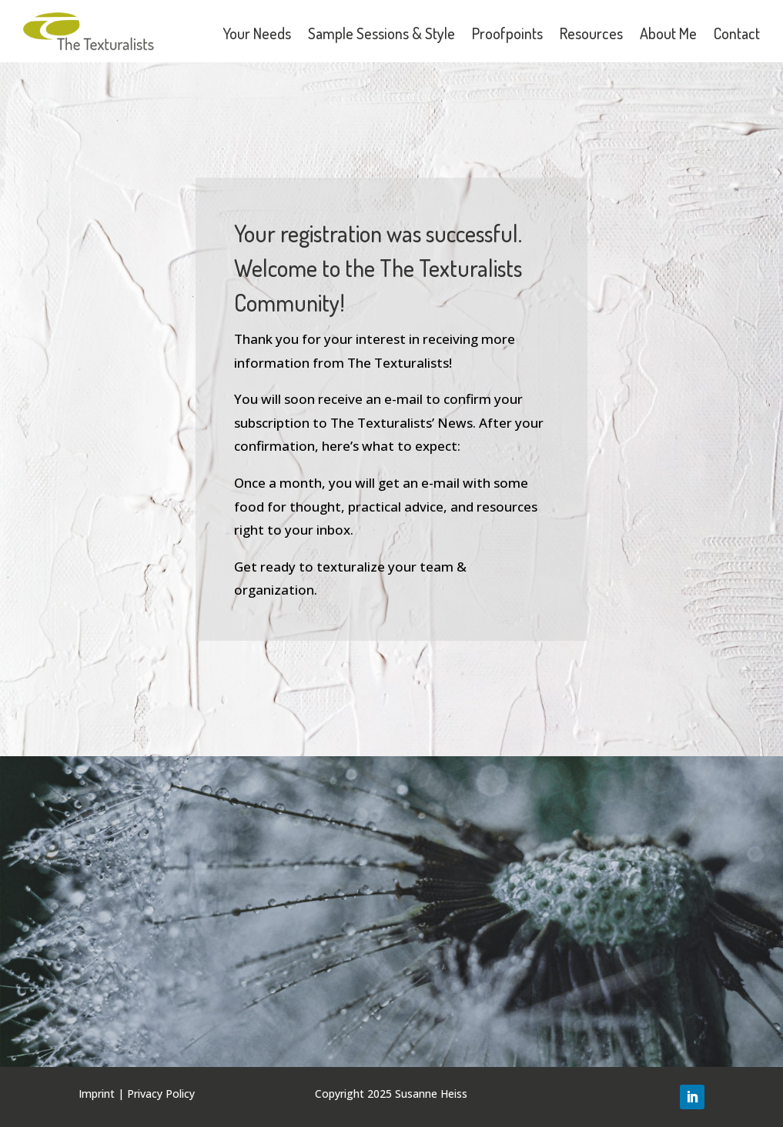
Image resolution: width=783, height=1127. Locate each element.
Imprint (97, 1093)
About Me (668, 33)
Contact (737, 33)
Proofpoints (507, 33)
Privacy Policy (161, 1093)
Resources (591, 33)
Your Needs (257, 33)
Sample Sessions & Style (381, 33)
